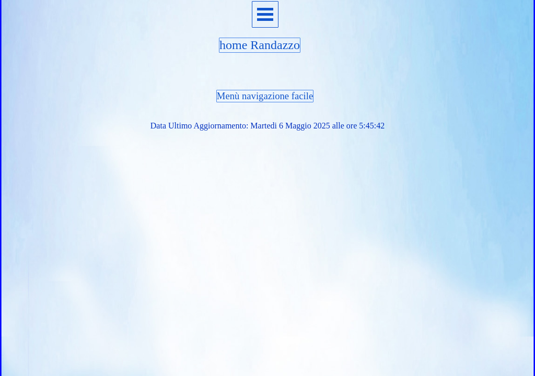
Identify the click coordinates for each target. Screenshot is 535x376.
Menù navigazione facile (265, 95)
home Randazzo (259, 45)
